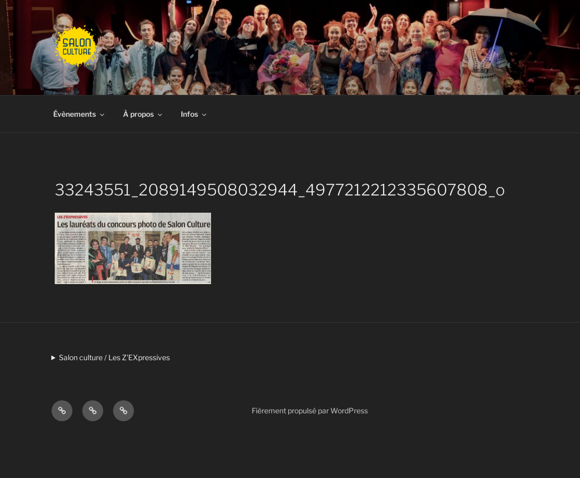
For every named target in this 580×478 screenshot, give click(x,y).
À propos (143, 113)
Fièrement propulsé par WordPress (310, 410)
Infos (194, 113)
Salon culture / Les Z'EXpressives (114, 357)
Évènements (79, 113)
